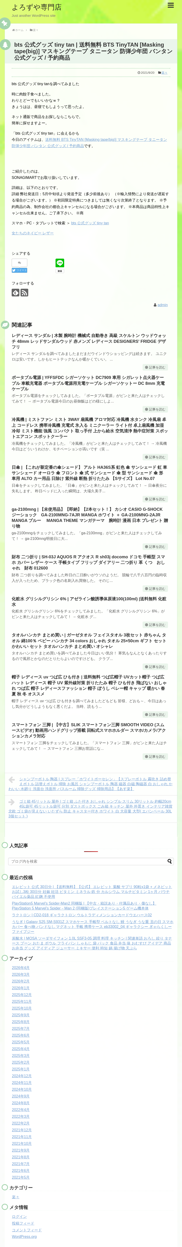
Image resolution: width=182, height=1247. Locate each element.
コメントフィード (27, 1230)
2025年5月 (21, 1042)
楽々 (164, 72)
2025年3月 (21, 1056)
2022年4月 (21, 1110)
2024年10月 (22, 1089)
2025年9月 (21, 1015)
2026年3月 (21, 974)
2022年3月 (21, 1116)
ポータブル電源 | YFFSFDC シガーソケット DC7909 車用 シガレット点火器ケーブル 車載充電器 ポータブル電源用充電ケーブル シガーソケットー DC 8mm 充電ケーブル (88, 383)
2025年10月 (22, 1008)
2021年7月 (21, 1164)
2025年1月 (21, 1069)
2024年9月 (21, 1096)
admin (163, 305)
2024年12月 (22, 1076)
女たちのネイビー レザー (33, 233)
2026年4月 (21, 968)
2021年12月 (22, 1130)
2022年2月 (21, 1123)
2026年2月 (21, 981)
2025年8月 (21, 1022)
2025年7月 (21, 1029)
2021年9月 (21, 1150)
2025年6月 (21, 1035)
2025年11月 (22, 1002)
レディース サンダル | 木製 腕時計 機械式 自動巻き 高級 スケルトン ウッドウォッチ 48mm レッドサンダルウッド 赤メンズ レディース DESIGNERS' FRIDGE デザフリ (89, 341)
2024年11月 (22, 1083)
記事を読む (157, 367)
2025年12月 (22, 995)
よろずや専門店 (37, 7)
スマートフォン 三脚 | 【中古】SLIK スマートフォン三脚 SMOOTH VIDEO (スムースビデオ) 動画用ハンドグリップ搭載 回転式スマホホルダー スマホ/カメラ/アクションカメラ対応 (89, 730)
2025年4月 (21, 1049)
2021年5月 (21, 1177)
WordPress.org (24, 1237)
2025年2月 (21, 1062)
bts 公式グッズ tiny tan (90, 223)
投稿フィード (23, 1223)
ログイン (19, 1217)
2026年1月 (21, 988)
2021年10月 (22, 1144)
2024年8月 (21, 1103)
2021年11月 (22, 1137)
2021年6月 (21, 1171)
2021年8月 (21, 1157)
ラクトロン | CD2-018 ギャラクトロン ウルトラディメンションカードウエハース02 (82, 915)
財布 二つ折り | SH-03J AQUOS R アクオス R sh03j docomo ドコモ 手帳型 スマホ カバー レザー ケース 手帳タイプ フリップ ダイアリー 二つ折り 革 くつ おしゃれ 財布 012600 (88, 563)
